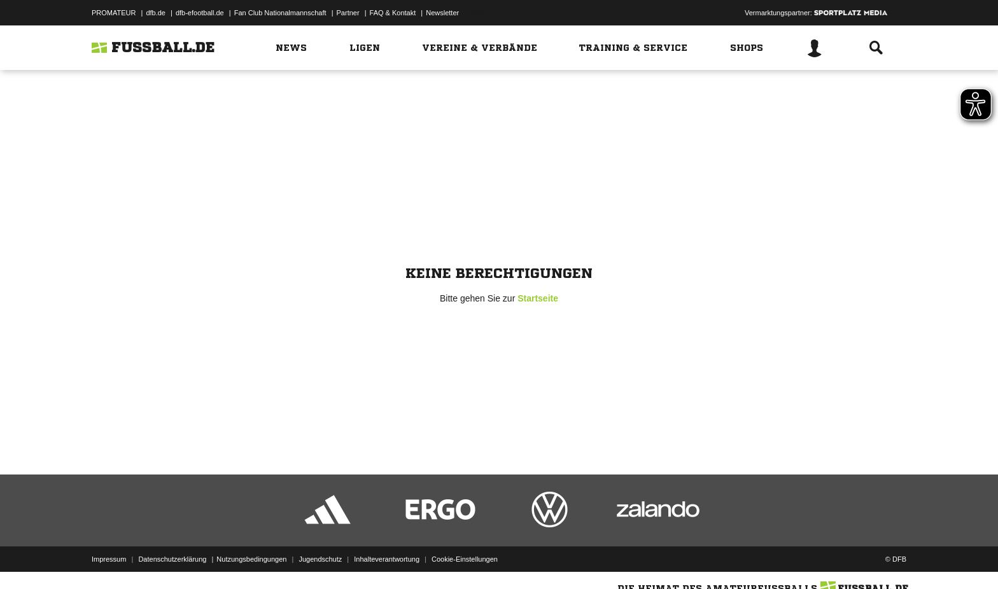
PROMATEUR (114, 13)
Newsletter (442, 13)
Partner (348, 13)
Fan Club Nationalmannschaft (280, 13)
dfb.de (155, 13)
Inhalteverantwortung (386, 559)
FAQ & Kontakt (393, 13)
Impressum (109, 559)
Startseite (537, 298)
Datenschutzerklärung (172, 559)
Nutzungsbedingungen (251, 559)
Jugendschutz (320, 559)
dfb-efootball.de (200, 13)
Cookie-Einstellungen (465, 559)
